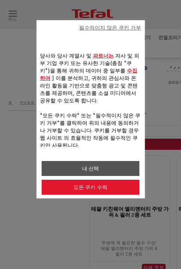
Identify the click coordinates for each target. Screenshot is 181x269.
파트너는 (103, 55)
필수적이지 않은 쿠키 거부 (110, 28)
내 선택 (90, 168)
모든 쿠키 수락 (91, 187)
